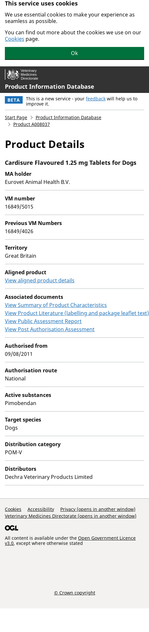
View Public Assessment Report (43, 321)
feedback (96, 99)
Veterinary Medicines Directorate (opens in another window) (70, 516)
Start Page (16, 117)
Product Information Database (49, 86)
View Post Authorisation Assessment (50, 329)
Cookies (14, 38)
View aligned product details (39, 280)
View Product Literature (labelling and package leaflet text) (77, 313)
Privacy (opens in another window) (97, 509)
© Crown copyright (74, 592)
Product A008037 (31, 124)
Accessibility (41, 509)
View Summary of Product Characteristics (56, 305)
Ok (74, 53)
